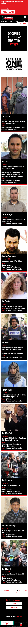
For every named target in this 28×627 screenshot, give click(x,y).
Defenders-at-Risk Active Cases (21, 622)
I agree (4, 11)
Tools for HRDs (4, 21)
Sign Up (14, 608)
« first (15, 588)
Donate (10, 21)
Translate (24, 23)
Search (23, 21)
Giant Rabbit (19, 616)
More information (5, 9)
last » (16, 592)
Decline (11, 11)
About (17, 21)
